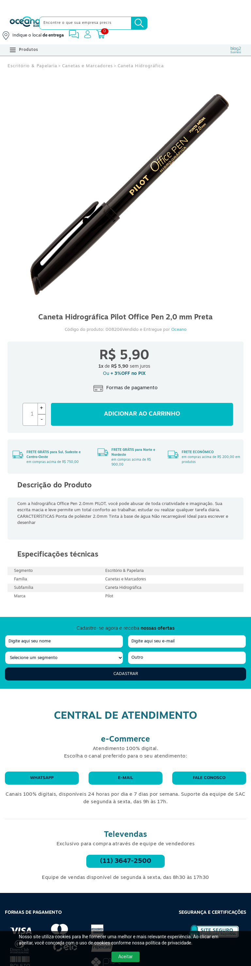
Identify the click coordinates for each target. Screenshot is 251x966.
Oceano (179, 330)
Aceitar (125, 956)
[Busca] (139, 23)
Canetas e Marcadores (87, 66)
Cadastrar (125, 674)
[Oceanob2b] (25, 23)
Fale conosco (209, 778)
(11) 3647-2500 (125, 861)
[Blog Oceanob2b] (236, 50)
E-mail (125, 778)
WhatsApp (42, 778)
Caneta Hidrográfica (141, 66)
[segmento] (64, 657)
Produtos (24, 50)
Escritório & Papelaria (32, 66)
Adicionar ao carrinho (142, 414)
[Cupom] (125, 6)
